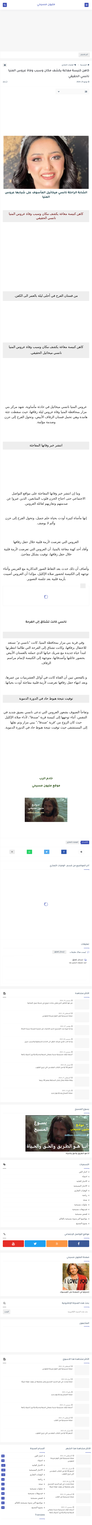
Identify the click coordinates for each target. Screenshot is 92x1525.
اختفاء (84, 1176)
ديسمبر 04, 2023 (65, 1039)
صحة (85, 1200)
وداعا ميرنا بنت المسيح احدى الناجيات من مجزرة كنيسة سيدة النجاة (47, 1029)
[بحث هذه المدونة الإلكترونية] (50, 1311)
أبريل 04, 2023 (66, 1379)
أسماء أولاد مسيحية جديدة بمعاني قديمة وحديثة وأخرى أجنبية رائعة (47, 1055)
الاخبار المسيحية (80, 1186)
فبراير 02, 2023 (66, 1065)
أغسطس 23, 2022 (65, 1418)
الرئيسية (84, 65)
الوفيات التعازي (69, 65)
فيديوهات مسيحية (79, 1209)
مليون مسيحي (46, 4)
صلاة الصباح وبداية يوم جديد (62, 1093)
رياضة (84, 1195)
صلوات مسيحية (80, 1205)
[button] (64, 852)
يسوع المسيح (81, 1223)
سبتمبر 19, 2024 (65, 1000)
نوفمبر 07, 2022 (65, 1026)
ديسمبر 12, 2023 (65, 1052)
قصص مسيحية (81, 1214)
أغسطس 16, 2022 (65, 1013)
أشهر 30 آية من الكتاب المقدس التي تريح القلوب (54, 1068)
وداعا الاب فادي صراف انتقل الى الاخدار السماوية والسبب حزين (48, 1042)
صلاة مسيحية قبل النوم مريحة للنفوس (57, 1016)
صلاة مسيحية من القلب (63, 1421)
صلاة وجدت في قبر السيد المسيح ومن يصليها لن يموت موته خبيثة (47, 1382)
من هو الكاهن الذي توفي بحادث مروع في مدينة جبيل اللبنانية (50, 1003)
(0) (5, 82)
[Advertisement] (46, 30)
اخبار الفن (83, 1172)
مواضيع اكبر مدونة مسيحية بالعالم (73, 1219)
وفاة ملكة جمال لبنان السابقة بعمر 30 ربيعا (56, 1080)
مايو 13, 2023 (66, 1091)
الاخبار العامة (82, 1181)
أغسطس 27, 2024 (65, 1078)
